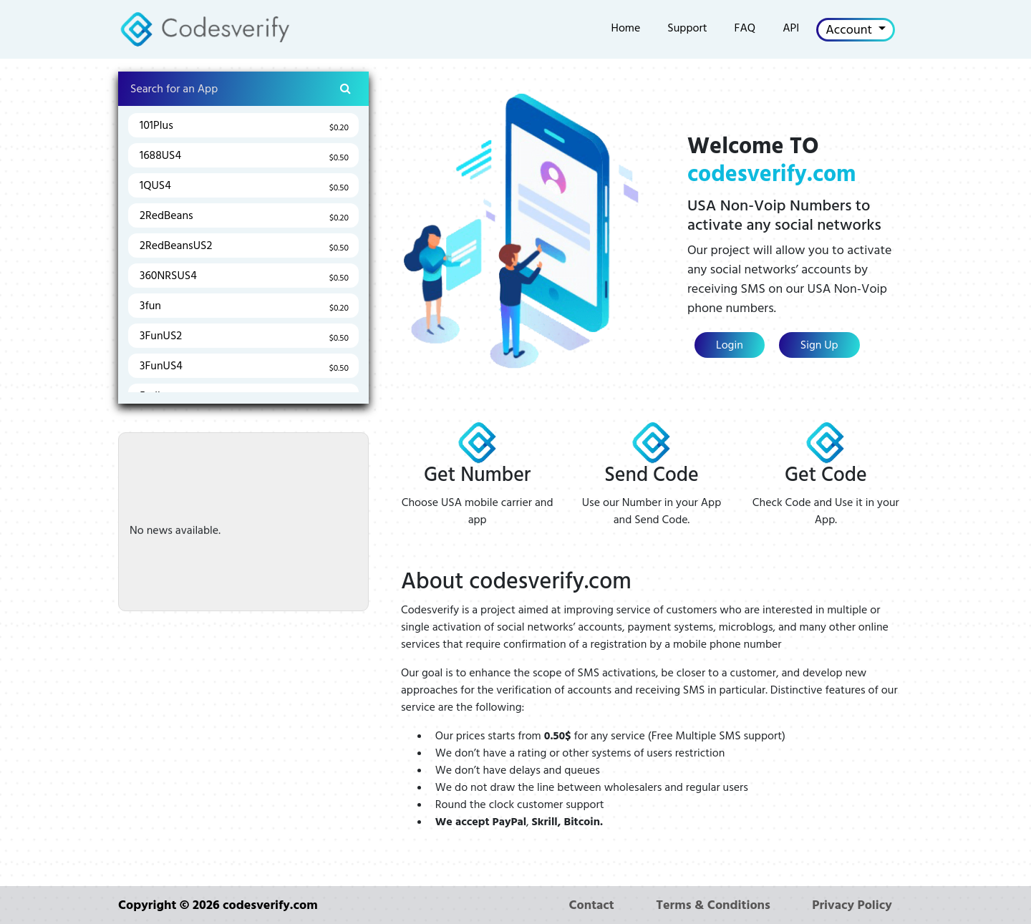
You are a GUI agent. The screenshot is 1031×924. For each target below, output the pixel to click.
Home (626, 28)
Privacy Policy (852, 905)
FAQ (745, 28)
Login (729, 345)
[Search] (243, 88)
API (791, 28)
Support (687, 28)
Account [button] (850, 30)
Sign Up (819, 345)
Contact (591, 905)
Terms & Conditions (713, 905)
